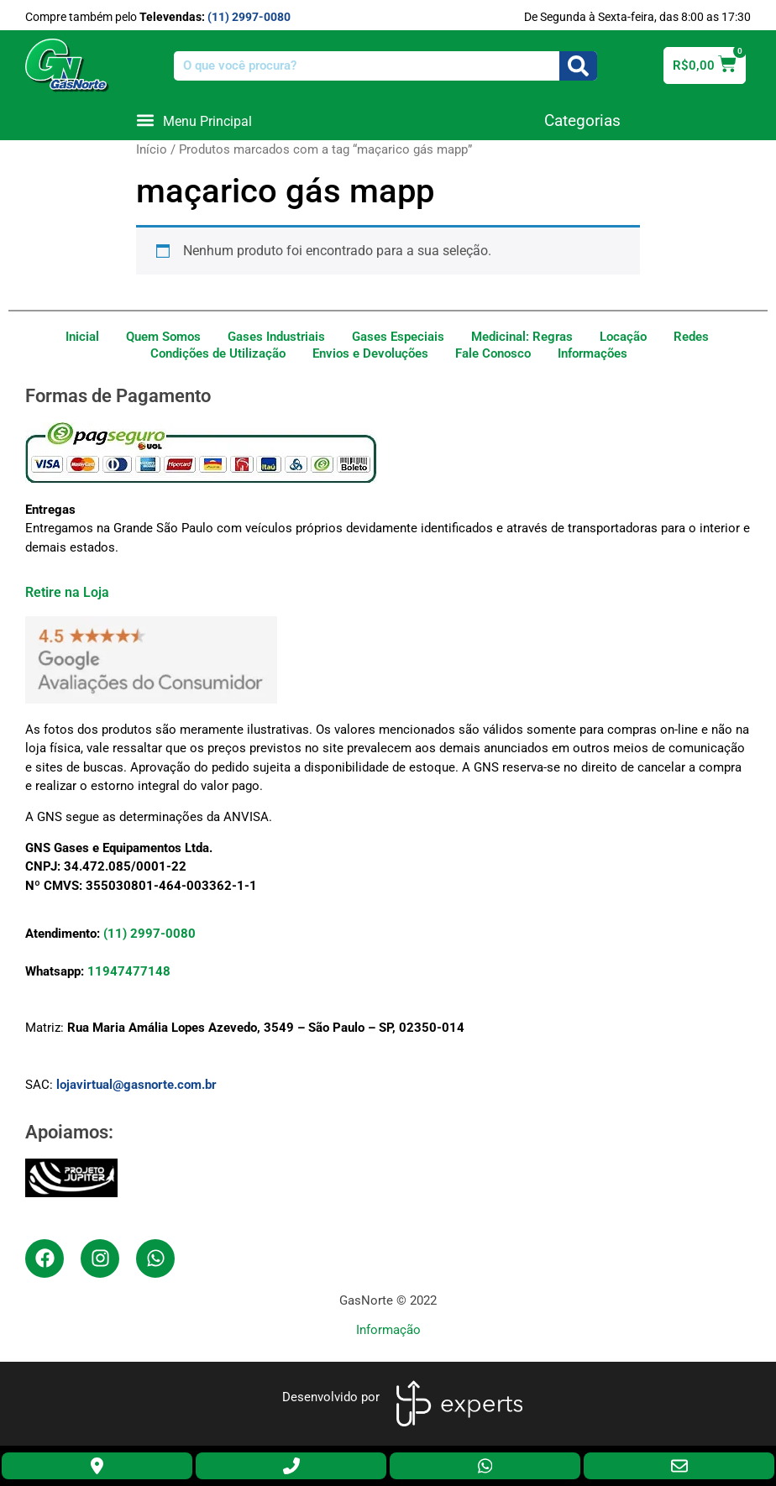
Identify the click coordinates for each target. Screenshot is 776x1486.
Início (151, 149)
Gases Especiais (398, 336)
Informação (388, 1329)
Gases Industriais (276, 336)
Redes (691, 336)
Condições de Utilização (218, 353)
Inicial (82, 336)
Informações (592, 353)
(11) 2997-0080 (249, 17)
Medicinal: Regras (522, 336)
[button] (194, 120)
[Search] (578, 66)
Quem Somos (163, 336)
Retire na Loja (67, 592)
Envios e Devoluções (370, 353)
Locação (623, 336)
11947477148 (128, 971)
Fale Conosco (493, 353)
